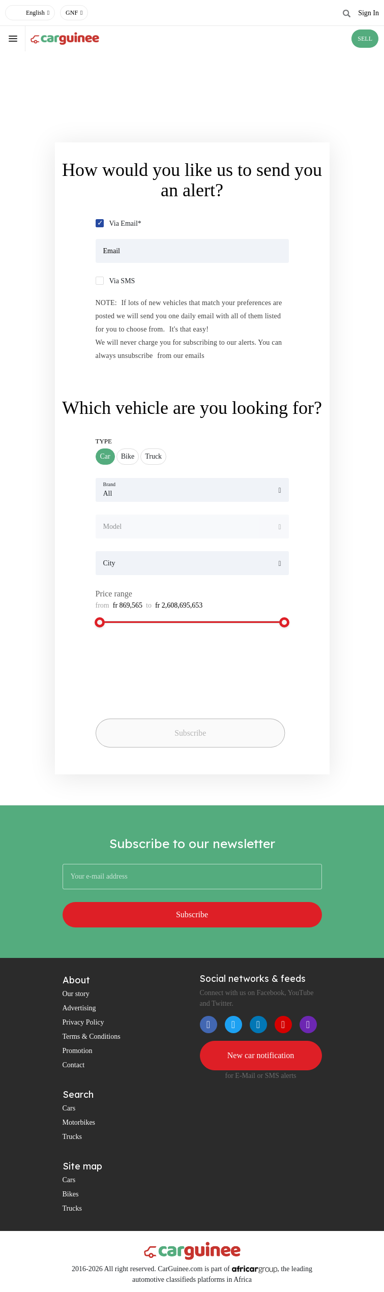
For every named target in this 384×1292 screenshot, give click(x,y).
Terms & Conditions (92, 1036)
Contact (74, 1065)
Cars (69, 1108)
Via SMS (122, 281)
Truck (153, 456)
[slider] (100, 622)
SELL (365, 38)
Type (104, 441)
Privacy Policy (83, 1022)
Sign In (368, 13)
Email (111, 251)
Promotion (78, 1051)
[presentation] (167, 695)
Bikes (71, 1194)
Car (105, 456)
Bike (127, 456)
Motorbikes (79, 1122)
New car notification (260, 1055)
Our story (76, 994)
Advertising (79, 1008)
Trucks (72, 1136)
